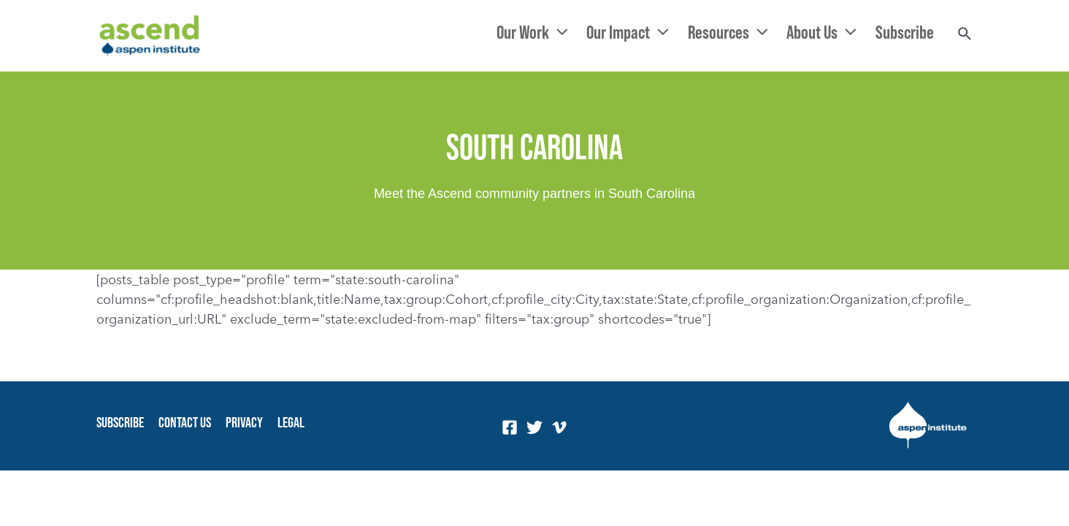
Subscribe (120, 422)
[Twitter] (534, 427)
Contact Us (184, 422)
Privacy (244, 422)
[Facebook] (510, 427)
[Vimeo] (559, 427)
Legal (290, 422)
